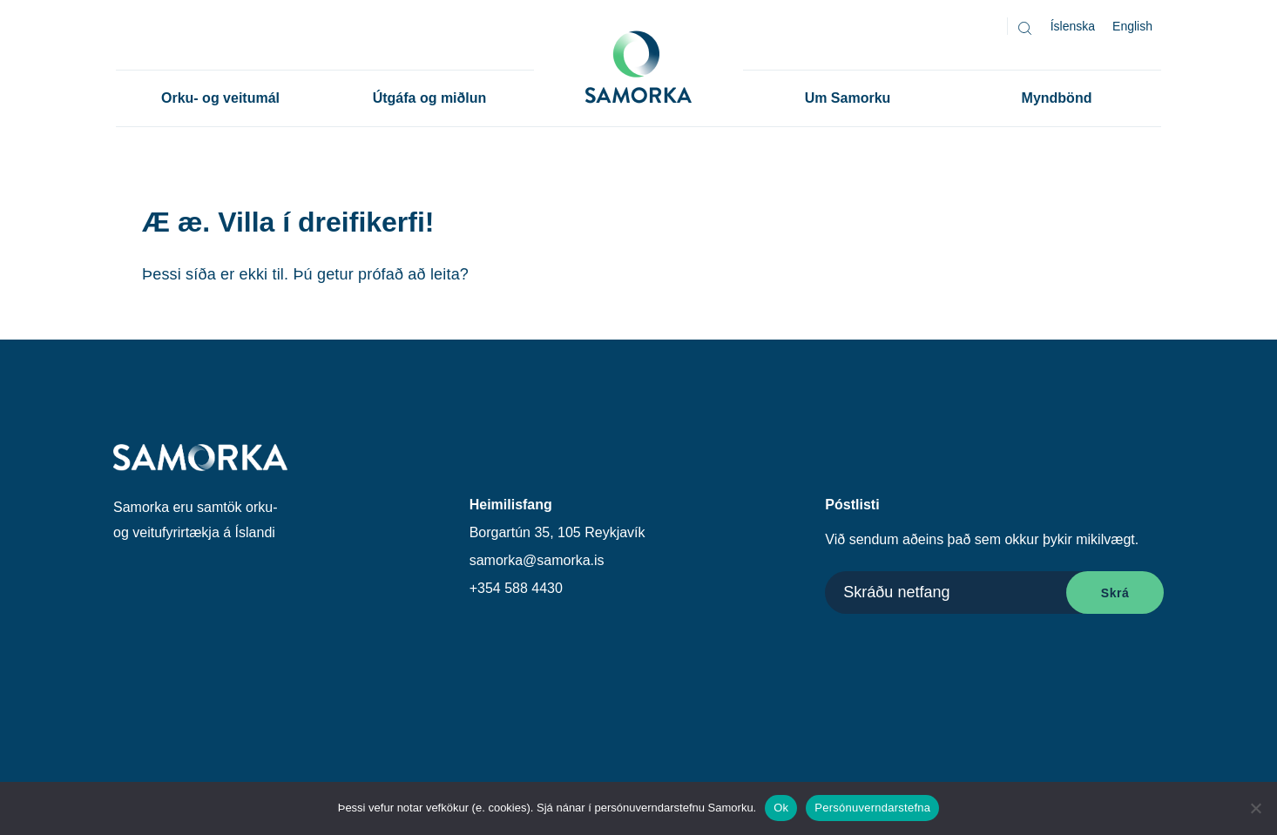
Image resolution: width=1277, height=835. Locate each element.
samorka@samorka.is (537, 560)
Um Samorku (848, 98)
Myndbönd (1057, 98)
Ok (781, 807)
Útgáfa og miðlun (430, 98)
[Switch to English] (1132, 26)
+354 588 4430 (516, 588)
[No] (1255, 808)
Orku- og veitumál (220, 98)
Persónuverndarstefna (872, 807)
